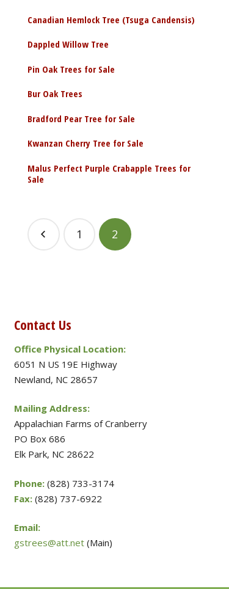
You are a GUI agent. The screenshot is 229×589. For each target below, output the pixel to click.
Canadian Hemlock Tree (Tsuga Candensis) (111, 19)
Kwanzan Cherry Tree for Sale (85, 143)
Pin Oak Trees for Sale (71, 69)
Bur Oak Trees (54, 93)
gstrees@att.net (49, 542)
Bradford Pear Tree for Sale (81, 118)
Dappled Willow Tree (68, 44)
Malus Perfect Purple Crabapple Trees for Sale (109, 173)
